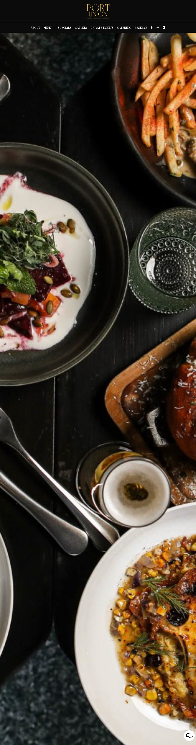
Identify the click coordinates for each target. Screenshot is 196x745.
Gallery (81, 27)
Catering (124, 27)
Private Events (102, 27)
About (35, 27)
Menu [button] (49, 27)
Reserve (141, 27)
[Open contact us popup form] (189, 735)
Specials (64, 27)
